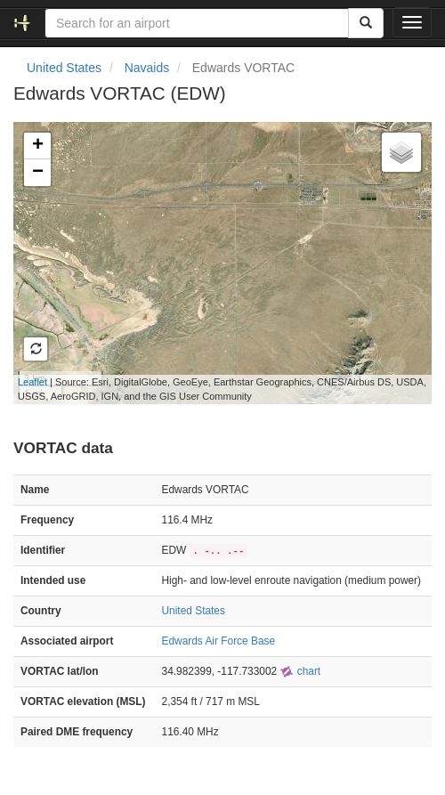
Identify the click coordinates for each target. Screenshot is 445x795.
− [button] (38, 172)
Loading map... (219, 263)
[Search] (366, 23)
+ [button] (38, 146)
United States (64, 68)
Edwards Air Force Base (219, 641)
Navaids (147, 68)
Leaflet (32, 382)
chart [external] (299, 671)
